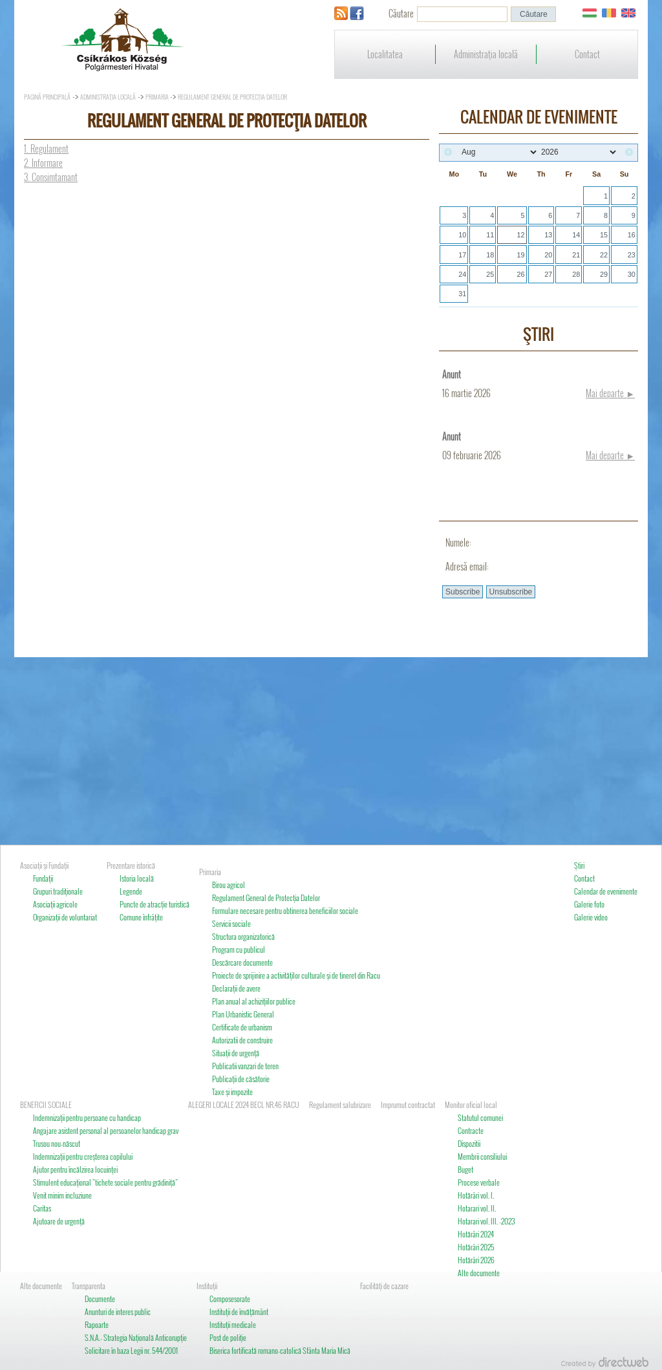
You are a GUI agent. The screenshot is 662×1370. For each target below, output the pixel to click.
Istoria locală (137, 878)
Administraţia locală (486, 54)
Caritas (42, 1207)
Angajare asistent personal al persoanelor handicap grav (105, 1130)
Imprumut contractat (408, 1104)
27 (548, 274)
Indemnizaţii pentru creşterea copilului (83, 1156)
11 (490, 235)
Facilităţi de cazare (384, 1285)
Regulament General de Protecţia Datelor (232, 97)
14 (576, 235)
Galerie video (591, 916)
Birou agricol (228, 884)
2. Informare (43, 162)
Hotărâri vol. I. (476, 1195)
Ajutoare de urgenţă (59, 1220)
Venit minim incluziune (62, 1195)
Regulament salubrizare (340, 1104)
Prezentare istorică (131, 865)
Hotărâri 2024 (476, 1233)
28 (576, 274)
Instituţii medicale (232, 1324)
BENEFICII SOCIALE (46, 1104)
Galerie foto (589, 903)
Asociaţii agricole (55, 903)
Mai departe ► (610, 393)
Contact (587, 54)
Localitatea (385, 54)
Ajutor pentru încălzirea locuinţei (75, 1169)
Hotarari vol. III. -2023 (486, 1220)
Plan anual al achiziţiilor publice (253, 1000)
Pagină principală (47, 97)
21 (576, 255)
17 (462, 255)
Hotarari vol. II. (477, 1207)
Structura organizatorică (243, 936)
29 (604, 274)
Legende (131, 891)
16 (631, 235)
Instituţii (207, 1285)
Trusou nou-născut (56, 1143)
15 (604, 235)
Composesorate (229, 1298)
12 (520, 235)
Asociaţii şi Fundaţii (44, 865)
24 (462, 274)
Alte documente (479, 1272)
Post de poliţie (227, 1337)
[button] (533, 14)
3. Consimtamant (51, 177)
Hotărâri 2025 (476, 1246)
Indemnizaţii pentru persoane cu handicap (87, 1117)
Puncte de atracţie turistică (154, 903)
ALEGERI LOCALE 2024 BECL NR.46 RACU (243, 1104)
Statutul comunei (480, 1117)
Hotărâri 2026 (476, 1259)
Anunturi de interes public (118, 1311)
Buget (465, 1169)
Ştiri (579, 865)
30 (631, 274)
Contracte (471, 1130)
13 (548, 235)
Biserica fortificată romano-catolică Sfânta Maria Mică (279, 1350)
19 (520, 255)
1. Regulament (46, 148)
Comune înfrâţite (141, 916)
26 (520, 274)
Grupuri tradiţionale (58, 891)
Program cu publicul (238, 949)
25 (490, 274)
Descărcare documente (242, 962)
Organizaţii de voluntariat (65, 916)
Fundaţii (43, 878)
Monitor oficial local (471, 1104)
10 (462, 235)
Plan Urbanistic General (243, 1013)
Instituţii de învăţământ (238, 1311)
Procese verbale (479, 1182)
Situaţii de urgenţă (235, 1052)
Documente (100, 1298)
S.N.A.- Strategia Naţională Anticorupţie (136, 1337)
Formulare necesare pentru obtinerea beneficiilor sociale (285, 910)
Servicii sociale (231, 923)
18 (490, 255)
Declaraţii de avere (236, 988)
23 (631, 255)
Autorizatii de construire (242, 1039)
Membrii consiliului (482, 1156)
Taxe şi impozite (232, 1091)
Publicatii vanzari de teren (245, 1065)
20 (548, 255)
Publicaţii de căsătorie (241, 1078)
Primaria (157, 97)
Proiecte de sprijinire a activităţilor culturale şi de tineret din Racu (296, 975)
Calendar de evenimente (605, 891)
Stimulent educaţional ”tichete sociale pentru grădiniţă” (105, 1182)
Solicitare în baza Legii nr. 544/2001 (131, 1350)
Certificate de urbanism (242, 1026)
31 (462, 294)
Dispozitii (469, 1143)
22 (604, 255)
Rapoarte (97, 1324)
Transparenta (88, 1285)
